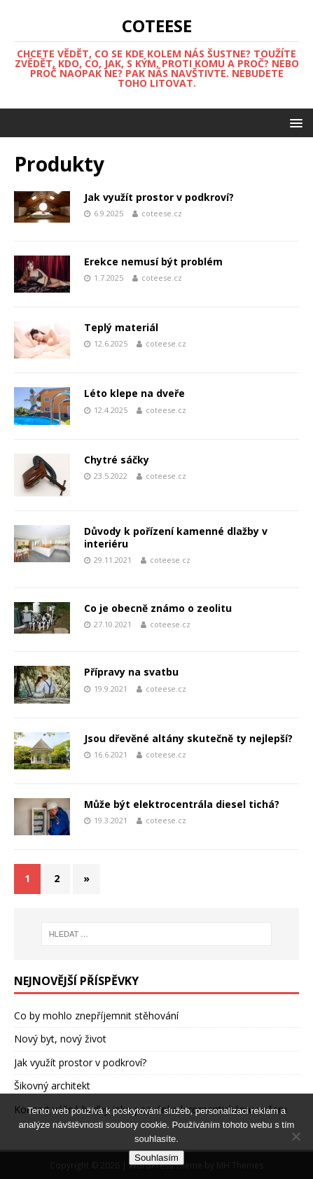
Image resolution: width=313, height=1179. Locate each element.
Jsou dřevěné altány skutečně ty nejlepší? (188, 738)
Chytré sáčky (116, 459)
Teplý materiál (121, 327)
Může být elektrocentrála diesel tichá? (181, 804)
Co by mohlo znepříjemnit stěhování (96, 1015)
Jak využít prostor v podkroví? (159, 197)
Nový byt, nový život (60, 1038)
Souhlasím (156, 1157)
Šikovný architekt (52, 1085)
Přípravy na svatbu (131, 671)
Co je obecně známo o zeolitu (158, 608)
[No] (295, 1136)
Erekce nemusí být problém (153, 261)
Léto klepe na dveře (134, 393)
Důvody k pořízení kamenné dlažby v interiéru (175, 537)
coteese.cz (161, 213)
